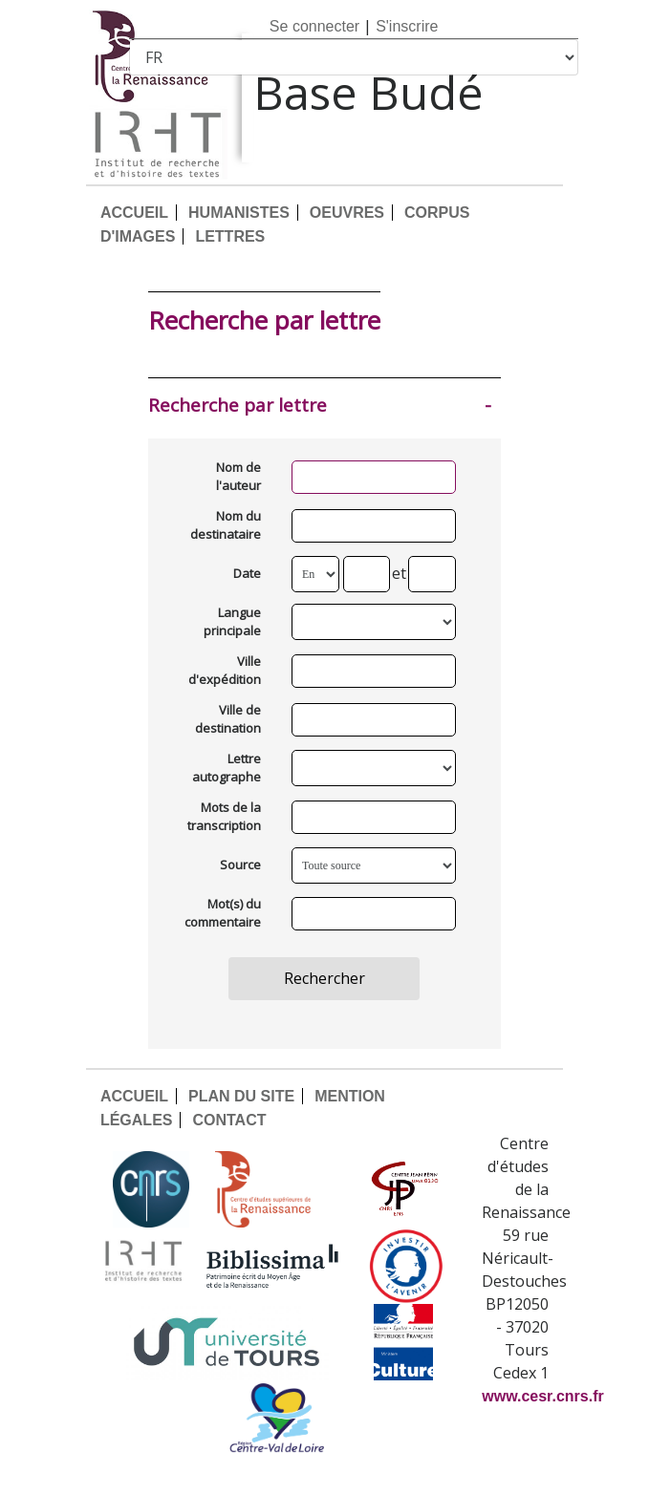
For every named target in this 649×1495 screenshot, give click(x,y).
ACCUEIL (134, 212)
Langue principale (232, 622)
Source (240, 864)
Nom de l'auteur (238, 477)
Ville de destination (228, 719)
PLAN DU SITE (241, 1096)
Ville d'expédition (224, 670)
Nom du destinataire (225, 525)
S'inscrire (407, 26)
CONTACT (229, 1120)
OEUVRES (347, 212)
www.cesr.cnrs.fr (542, 1396)
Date (247, 573)
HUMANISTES (239, 212)
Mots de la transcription (224, 817)
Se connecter (314, 26)
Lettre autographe (226, 768)
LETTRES (230, 236)
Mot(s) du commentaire (222, 913)
